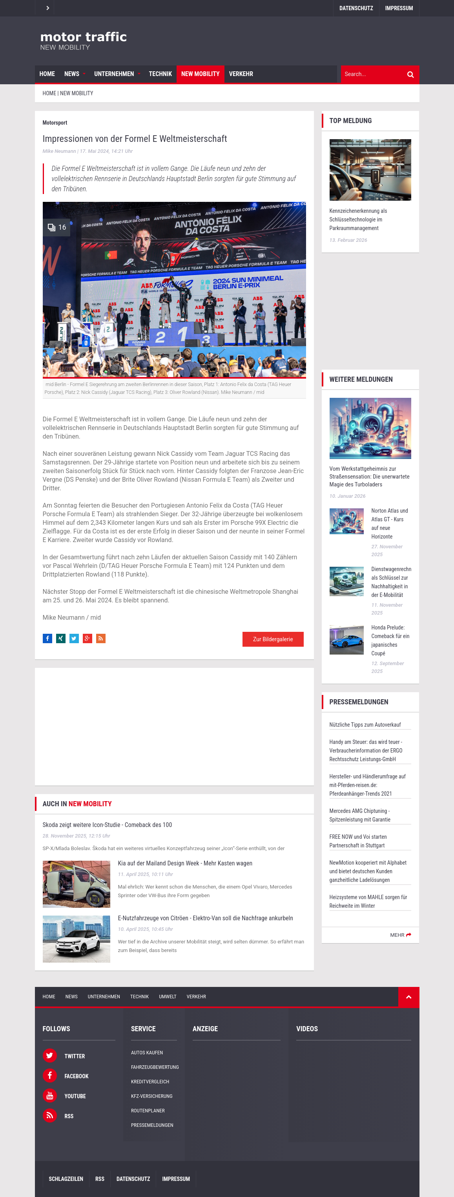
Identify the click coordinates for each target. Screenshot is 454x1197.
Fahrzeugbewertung (155, 1067)
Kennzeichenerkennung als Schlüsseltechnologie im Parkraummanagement (358, 219)
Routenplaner (148, 1111)
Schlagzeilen (66, 1179)
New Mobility (200, 74)
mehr (397, 935)
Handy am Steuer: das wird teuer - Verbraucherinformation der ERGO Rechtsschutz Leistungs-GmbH (366, 750)
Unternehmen (114, 74)
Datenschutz (356, 8)
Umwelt (168, 996)
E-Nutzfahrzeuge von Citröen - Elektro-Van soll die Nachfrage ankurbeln (206, 918)
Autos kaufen (147, 1053)
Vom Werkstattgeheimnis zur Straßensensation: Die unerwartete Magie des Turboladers (370, 476)
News (71, 74)
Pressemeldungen (152, 1125)
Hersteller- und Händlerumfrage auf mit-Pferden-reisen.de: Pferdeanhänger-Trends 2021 (368, 785)
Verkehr (241, 74)
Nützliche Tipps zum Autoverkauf (365, 725)
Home (47, 74)
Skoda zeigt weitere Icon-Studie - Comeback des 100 (107, 825)
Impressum (399, 8)
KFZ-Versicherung (152, 1096)
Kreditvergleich (150, 1082)
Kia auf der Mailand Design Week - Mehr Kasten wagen (185, 863)
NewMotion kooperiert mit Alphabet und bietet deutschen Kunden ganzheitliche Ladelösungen (368, 871)
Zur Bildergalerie (273, 639)
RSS (99, 1179)
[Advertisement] (174, 727)
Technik (160, 74)
